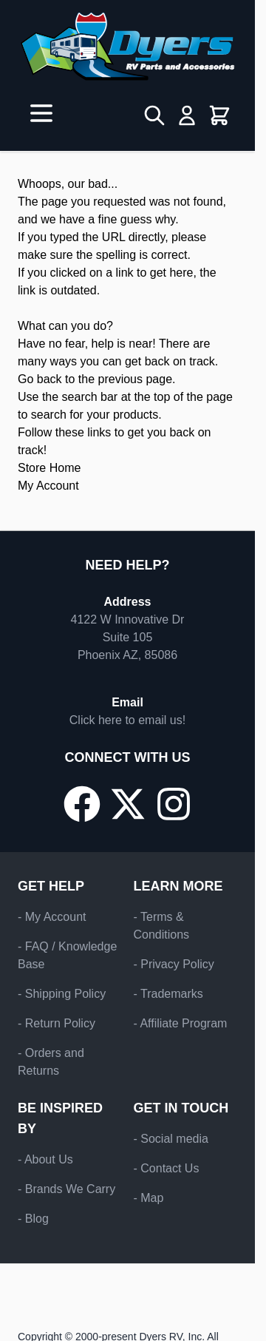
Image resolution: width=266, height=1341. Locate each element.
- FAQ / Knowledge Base (67, 955)
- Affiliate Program (181, 1023)
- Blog (33, 1218)
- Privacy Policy (174, 964)
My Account (48, 485)
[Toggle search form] (154, 115)
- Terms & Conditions (162, 926)
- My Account (52, 917)
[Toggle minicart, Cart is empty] (219, 115)
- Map (149, 1198)
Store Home (49, 468)
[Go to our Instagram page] (173, 804)
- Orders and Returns (51, 1062)
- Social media (171, 1138)
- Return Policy (56, 1023)
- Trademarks (168, 993)
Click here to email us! (127, 720)
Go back (40, 379)
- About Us (45, 1159)
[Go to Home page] (127, 46)
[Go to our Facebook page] (82, 804)
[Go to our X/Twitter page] (127, 804)
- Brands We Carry (66, 1189)
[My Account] (187, 115)
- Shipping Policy (62, 993)
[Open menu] (41, 113)
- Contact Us (167, 1168)
